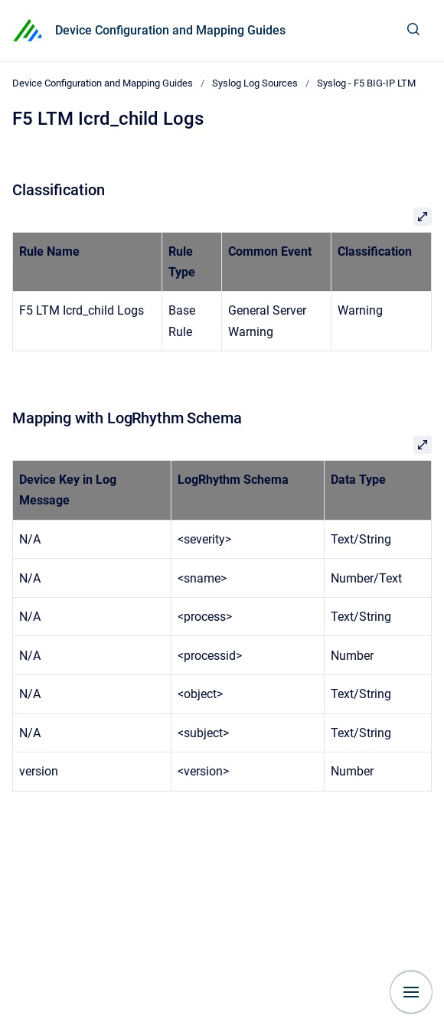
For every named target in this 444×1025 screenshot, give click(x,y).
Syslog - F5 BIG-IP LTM (366, 83)
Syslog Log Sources (255, 83)
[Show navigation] (411, 992)
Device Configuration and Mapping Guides (170, 30)
